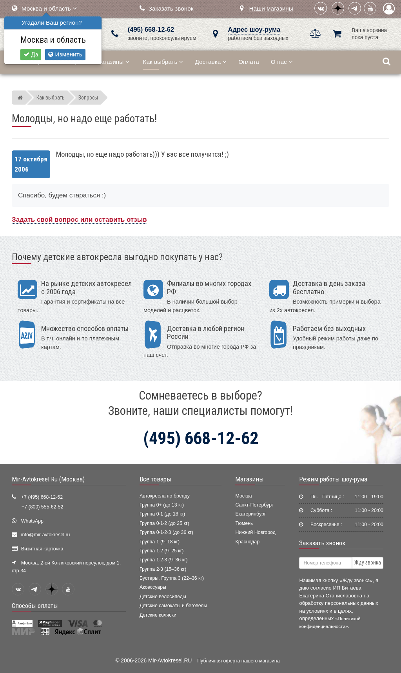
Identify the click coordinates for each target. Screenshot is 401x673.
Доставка (211, 61)
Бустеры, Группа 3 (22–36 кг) (172, 578)
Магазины (112, 61)
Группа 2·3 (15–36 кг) (163, 569)
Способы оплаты (35, 606)
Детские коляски (158, 615)
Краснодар (247, 542)
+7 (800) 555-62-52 (42, 507)
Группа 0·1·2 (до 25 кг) (164, 523)
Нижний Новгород (255, 532)
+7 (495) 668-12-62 (42, 497)
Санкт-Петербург (254, 505)
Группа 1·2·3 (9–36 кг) (164, 560)
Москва (243, 496)
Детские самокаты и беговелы (173, 605)
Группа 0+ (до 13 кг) (162, 505)
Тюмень (244, 523)
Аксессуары (153, 587)
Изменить (65, 54)
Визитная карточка (42, 549)
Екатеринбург (250, 514)
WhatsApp (32, 521)
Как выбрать (163, 61)
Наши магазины (271, 8)
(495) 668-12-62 (151, 29)
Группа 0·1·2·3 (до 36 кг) (166, 532)
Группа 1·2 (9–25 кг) (161, 551)
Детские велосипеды (163, 596)
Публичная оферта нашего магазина (238, 661)
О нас (282, 61)
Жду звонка (367, 562)
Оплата (248, 61)
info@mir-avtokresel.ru (45, 534)
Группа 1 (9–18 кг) (160, 542)
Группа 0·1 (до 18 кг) (162, 514)
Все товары (155, 479)
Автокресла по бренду (165, 496)
